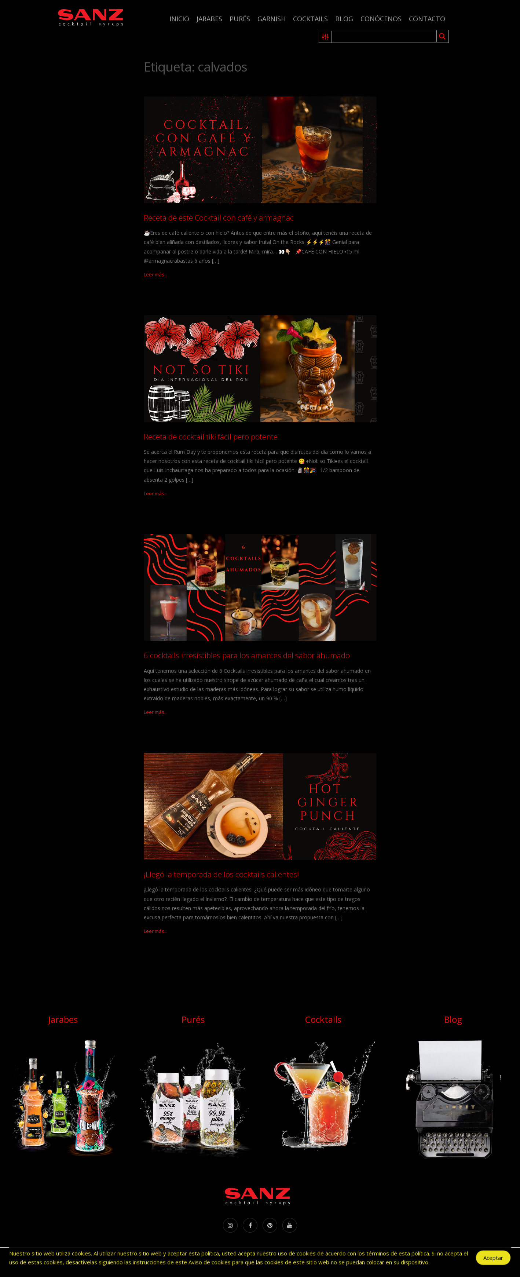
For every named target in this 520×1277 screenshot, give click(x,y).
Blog (344, 18)
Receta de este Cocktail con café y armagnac (219, 217)
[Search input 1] (384, 36)
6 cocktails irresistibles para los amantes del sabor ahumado (247, 655)
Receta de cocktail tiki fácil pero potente (211, 436)
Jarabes (209, 18)
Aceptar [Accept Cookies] (493, 1258)
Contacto (427, 18)
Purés (240, 18)
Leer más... (156, 274)
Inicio (179, 18)
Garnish (271, 18)
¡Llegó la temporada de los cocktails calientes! (221, 874)
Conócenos (381, 18)
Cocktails (310, 18)
